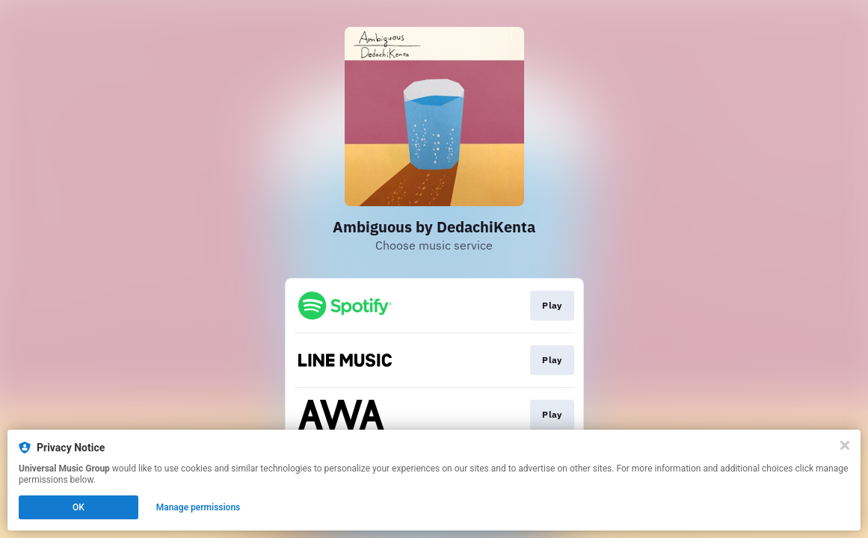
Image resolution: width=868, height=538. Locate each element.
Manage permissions (198, 507)
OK (78, 507)
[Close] (845, 445)
